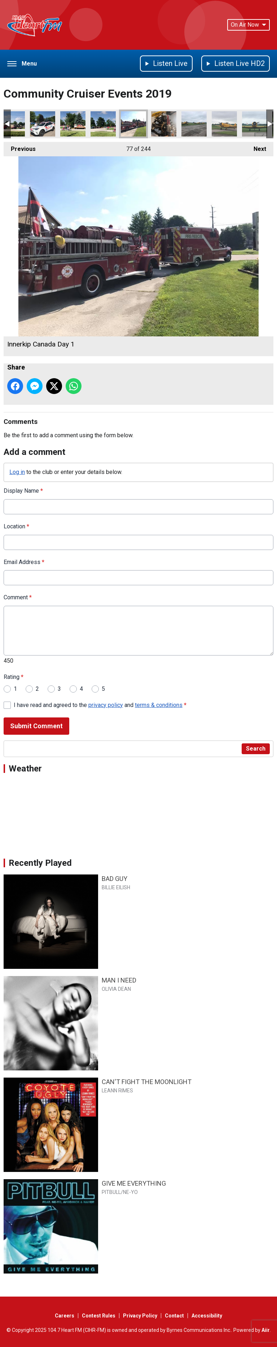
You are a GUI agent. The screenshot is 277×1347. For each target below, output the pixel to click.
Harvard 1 (254, 124)
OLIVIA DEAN (116, 989)
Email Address (24, 562)
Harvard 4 (163, 124)
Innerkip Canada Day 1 (133, 124)
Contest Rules (98, 1316)
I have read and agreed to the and (100, 705)
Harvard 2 (224, 124)
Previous (20, 147)
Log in (17, 472)
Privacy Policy (140, 1316)
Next (256, 147)
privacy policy (105, 705)
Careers (64, 1316)
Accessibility (207, 1316)
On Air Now (248, 24)
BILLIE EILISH (116, 887)
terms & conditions (159, 705)
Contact (174, 1316)
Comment (18, 597)
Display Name (23, 490)
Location (16, 526)
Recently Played (40, 863)
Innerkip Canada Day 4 (42, 124)
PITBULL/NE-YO (120, 1192)
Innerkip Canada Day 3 (72, 124)
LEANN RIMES (117, 1090)
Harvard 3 (194, 124)
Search (255, 748)
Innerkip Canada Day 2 (103, 124)
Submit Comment (36, 726)
